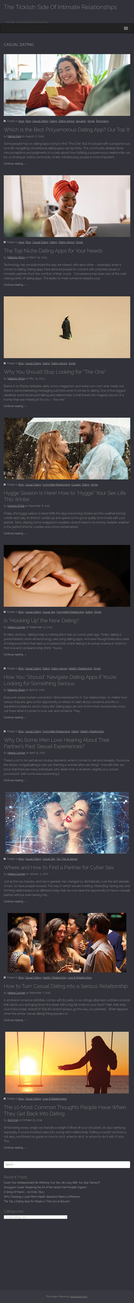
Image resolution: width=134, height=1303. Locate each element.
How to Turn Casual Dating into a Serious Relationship (66, 986)
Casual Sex (48, 612)
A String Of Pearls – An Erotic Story (24, 1191)
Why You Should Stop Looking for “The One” (55, 372)
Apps (21, 121)
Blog (28, 121)
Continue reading (15, 163)
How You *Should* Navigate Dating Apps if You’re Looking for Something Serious (60, 680)
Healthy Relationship (80, 668)
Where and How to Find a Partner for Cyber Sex (59, 867)
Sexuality (81, 121)
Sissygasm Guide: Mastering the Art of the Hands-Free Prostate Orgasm (45, 1187)
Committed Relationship (56, 484)
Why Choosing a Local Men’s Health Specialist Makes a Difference (42, 1196)
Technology (102, 121)
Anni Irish (12, 1120)
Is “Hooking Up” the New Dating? (41, 620)
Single (91, 121)
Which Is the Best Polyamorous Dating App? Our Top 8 (67, 130)
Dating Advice (66, 121)
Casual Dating (40, 121)
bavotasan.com (78, 1296)
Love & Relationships (80, 977)
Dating (53, 121)
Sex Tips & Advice (67, 858)
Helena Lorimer (16, 627)
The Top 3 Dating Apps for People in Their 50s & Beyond (36, 1201)
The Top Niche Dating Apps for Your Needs (53, 251)
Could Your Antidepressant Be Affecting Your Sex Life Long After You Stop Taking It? (52, 1182)
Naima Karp (14, 136)
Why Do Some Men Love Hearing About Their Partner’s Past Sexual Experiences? (57, 743)
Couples (76, 484)
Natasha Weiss (16, 257)
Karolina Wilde (16, 505)
